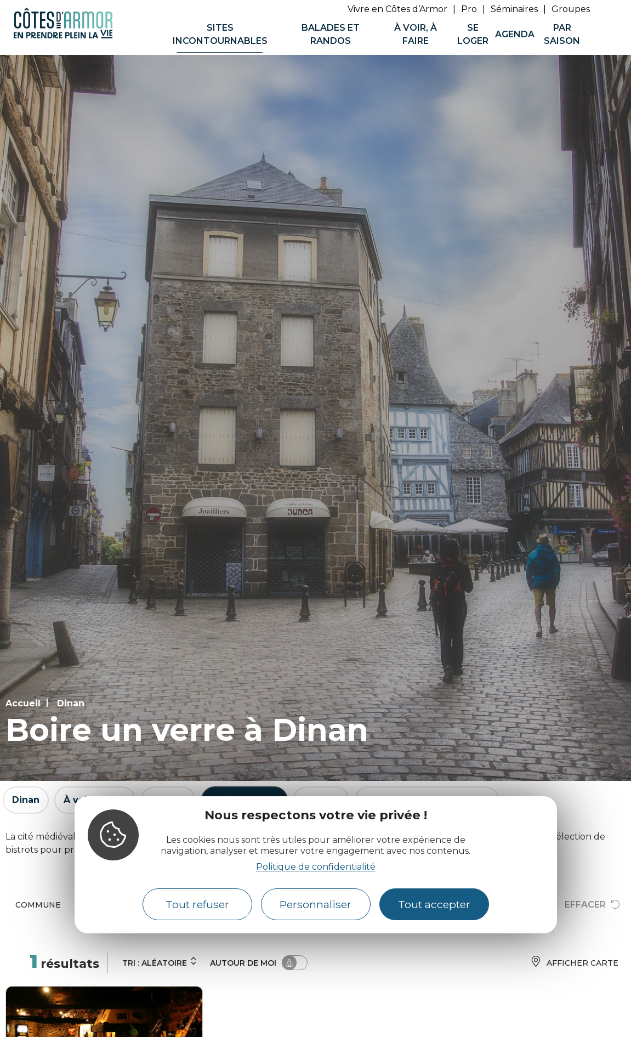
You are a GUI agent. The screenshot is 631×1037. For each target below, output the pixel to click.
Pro (469, 9)
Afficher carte (574, 963)
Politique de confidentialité (316, 867)
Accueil (23, 703)
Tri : (159, 961)
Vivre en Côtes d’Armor (397, 9)
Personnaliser (315, 904)
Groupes (571, 9)
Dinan (70, 703)
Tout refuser (197, 904)
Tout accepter (434, 904)
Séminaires (514, 9)
